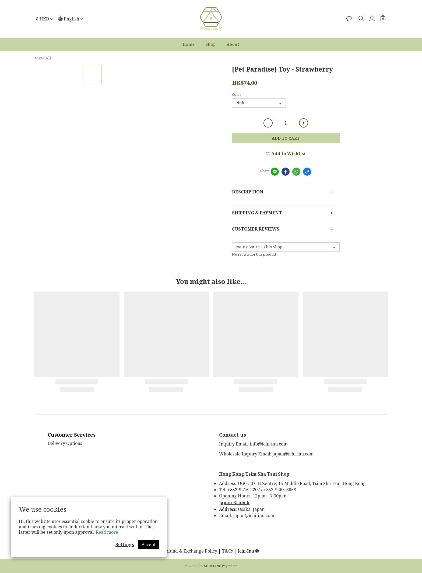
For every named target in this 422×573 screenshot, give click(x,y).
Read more (107, 532)
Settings (124, 544)
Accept (149, 544)
